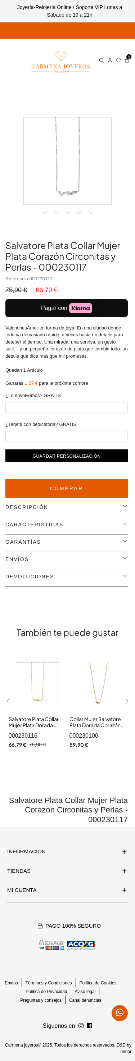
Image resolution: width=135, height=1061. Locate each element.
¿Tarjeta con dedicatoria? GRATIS (40, 424)
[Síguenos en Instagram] (89, 1026)
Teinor (125, 1051)
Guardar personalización (67, 456)
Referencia (16, 278)
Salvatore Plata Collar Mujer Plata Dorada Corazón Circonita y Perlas (34, 728)
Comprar (67, 488)
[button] (8, 701)
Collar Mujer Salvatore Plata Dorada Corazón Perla (95, 725)
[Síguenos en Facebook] (81, 1026)
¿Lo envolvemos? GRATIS (33, 395)
